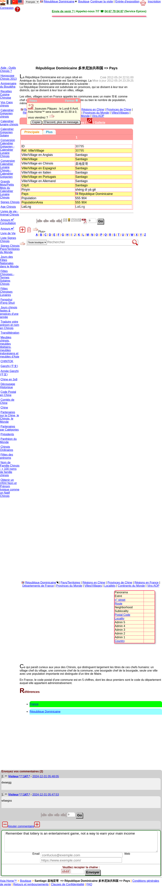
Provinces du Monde (96, 112)
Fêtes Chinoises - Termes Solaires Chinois (7, 277)
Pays (25, 194)
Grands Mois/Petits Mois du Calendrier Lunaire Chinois (7, 189)
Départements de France (38, 585)
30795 (79, 146)
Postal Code (122, 614)
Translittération (10, 332)
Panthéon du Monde (8, 440)
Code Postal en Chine (8, 393)
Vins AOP (98, 115)
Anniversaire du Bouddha (8, 85)
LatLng (80, 206)
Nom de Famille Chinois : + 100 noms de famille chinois (9, 469)
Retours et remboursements (31, 884)
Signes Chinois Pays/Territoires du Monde (10, 249)
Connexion (7, 7)
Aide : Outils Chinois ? (8, 69)
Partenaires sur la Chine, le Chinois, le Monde (9, 417)
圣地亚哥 (82, 164)
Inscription (154, 1)
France (34, 704)
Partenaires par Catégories (9, 428)
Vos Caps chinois (6, 104)
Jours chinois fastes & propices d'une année (9, 312)
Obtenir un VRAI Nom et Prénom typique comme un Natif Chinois (9, 487)
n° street (120, 599)
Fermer (71, 100)
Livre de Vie (8, 233)
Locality (119, 618)
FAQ (89, 884)
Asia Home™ (8, 880)
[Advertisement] (68, 38)
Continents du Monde (131, 585)
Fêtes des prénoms (6, 456)
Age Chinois (8, 206)
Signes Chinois (10, 202)
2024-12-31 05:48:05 (45, 776)
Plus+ (39, 231)
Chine (4, 407)
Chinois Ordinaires (6, 448)
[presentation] (31, 132)
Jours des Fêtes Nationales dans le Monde (9, 261)
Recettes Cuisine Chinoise (6, 94)
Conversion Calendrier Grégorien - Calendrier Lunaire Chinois (7, 148)
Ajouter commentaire (21, 826)
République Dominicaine (59, 1)
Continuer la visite (101, 1)
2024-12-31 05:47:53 (45, 794)
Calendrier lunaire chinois (9, 123)
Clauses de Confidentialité (67, 884)
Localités (110, 585)
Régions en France (146, 582)
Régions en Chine (92, 109)
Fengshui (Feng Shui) (7, 301)
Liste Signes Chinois (8, 239)
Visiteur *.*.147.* (19, 776)
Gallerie (100, 122)
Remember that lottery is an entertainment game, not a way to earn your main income (80, 841)
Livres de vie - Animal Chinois (9, 213)
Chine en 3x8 (9, 379)
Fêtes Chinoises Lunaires (6, 291)
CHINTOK (7, 361)
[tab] (32, 132)
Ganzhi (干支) (9, 366)
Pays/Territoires (70, 582)
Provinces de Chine (118, 109)
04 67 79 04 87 (114, 11)
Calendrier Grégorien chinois (7, 113)
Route (118, 603)
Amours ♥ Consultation (8, 221)
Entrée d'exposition (127, 1)
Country (120, 640)
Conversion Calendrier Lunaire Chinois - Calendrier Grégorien (7, 168)
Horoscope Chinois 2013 (8, 77)
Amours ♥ (7, 228)
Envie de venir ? (63, 11)
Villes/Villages (120, 112)
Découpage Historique (7, 386)
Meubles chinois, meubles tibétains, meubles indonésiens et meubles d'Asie (9, 347)
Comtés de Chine (7, 401)
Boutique (83, 1)
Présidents (7, 434)
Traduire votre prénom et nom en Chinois (9, 325)
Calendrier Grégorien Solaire (7, 132)
